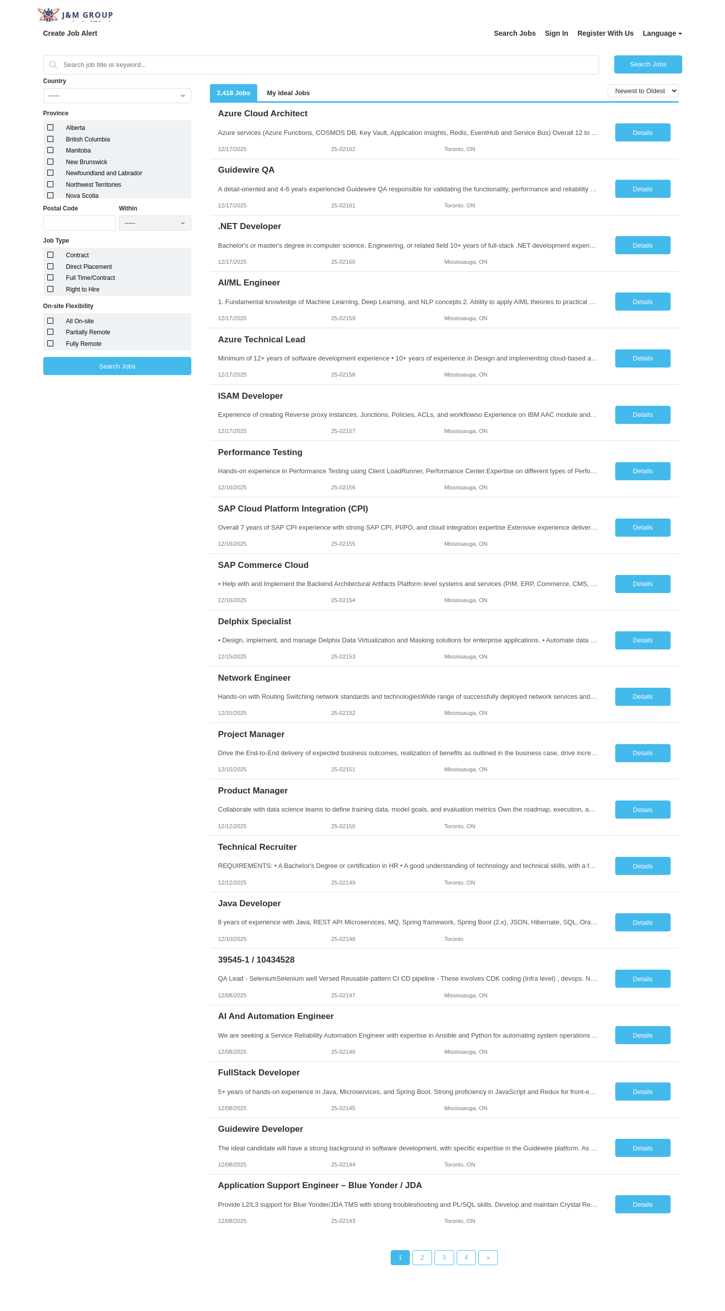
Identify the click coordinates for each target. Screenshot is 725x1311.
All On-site (80, 321)
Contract (77, 255)
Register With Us (605, 33)
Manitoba (78, 150)
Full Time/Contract (90, 277)
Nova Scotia (82, 195)
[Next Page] (488, 1257)
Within (128, 208)
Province (56, 113)
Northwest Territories (93, 184)
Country (54, 81)
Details (643, 132)
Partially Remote (88, 332)
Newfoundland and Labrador (104, 173)
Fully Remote (84, 343)
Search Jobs (515, 33)
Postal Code (60, 208)
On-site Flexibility (68, 306)
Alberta (75, 127)
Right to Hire (83, 289)
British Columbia (88, 139)
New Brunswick (86, 162)
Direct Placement (89, 266)
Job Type (56, 240)
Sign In (556, 33)
